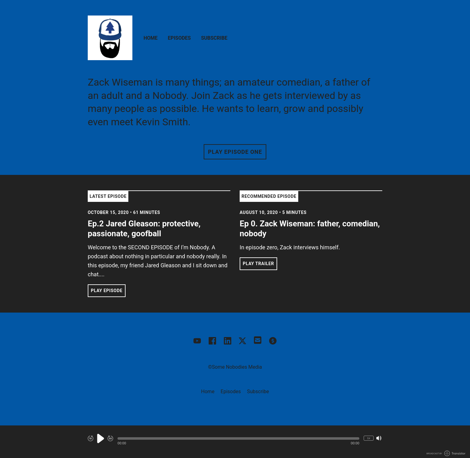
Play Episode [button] (106, 290)
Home (150, 38)
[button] (238, 438)
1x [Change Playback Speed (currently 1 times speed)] (368, 438)
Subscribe (214, 38)
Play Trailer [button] (258, 263)
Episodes (179, 38)
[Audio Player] (235, 441)
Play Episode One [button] (235, 152)
